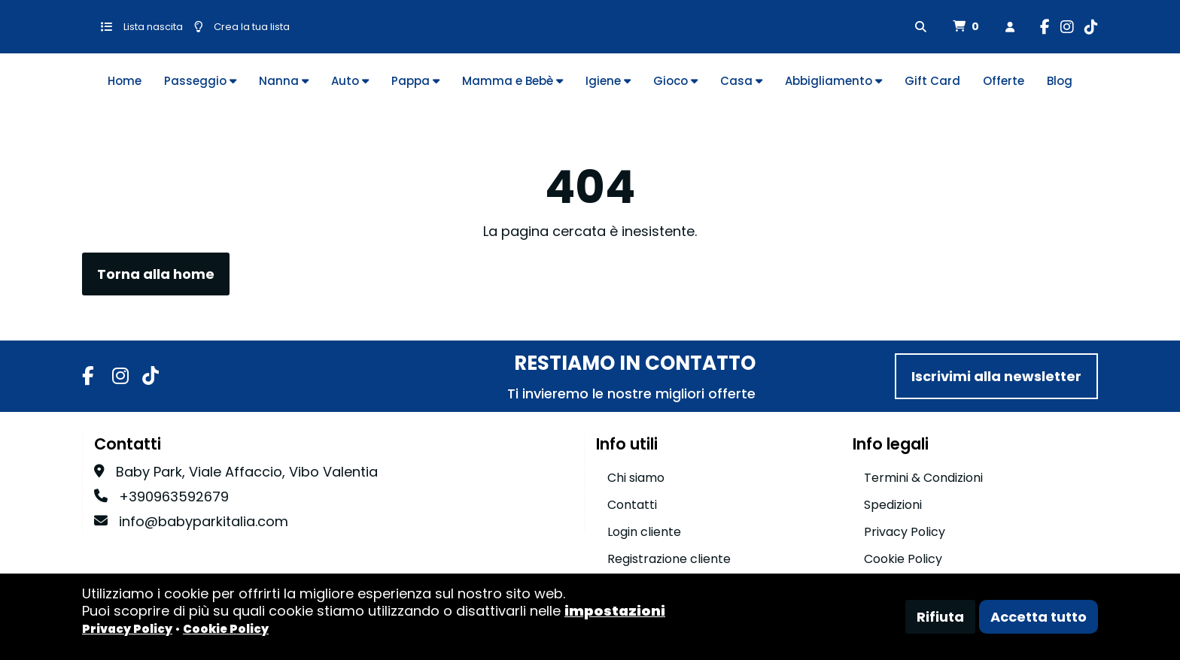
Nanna (284, 81)
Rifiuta (940, 616)
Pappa (415, 81)
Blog (1059, 81)
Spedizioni (893, 504)
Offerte (1003, 81)
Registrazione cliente (669, 559)
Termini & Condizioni (923, 477)
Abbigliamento (833, 81)
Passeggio (200, 81)
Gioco (675, 81)
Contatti (632, 504)
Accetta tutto (1038, 616)
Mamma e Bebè (512, 81)
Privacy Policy (904, 531)
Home (124, 81)
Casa (741, 81)
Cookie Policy (903, 559)
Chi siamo (636, 477)
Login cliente (644, 531)
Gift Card (932, 81)
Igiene (608, 81)
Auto (350, 81)
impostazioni (614, 610)
